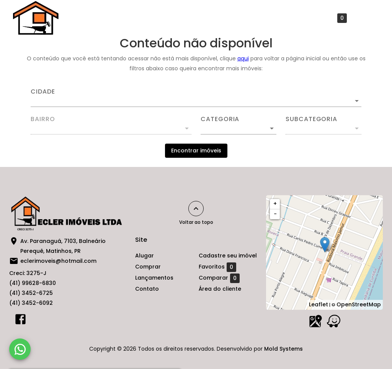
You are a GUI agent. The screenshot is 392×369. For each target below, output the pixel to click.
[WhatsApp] (20, 349)
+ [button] (275, 203)
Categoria (220, 119)
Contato (208, 18)
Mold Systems (283, 349)
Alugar (77, 18)
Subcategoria (311, 119)
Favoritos (328, 18)
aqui (243, 58)
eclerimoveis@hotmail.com (58, 261)
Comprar (115, 18)
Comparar (219, 278)
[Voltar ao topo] (196, 208)
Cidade (43, 92)
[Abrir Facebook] (20, 320)
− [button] (275, 214)
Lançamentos (162, 18)
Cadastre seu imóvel (265, 18)
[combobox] (196, 98)
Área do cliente (220, 289)
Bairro (43, 119)
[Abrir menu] (366, 18)
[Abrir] (356, 100)
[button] (238, 128)
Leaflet (318, 304)
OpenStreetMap (358, 304)
